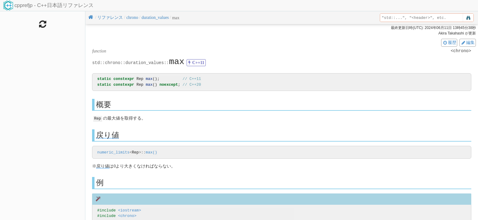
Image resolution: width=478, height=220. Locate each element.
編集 (468, 42)
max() (151, 152)
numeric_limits (113, 152)
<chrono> (127, 215)
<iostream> (129, 210)
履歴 (449, 42)
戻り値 (107, 135)
